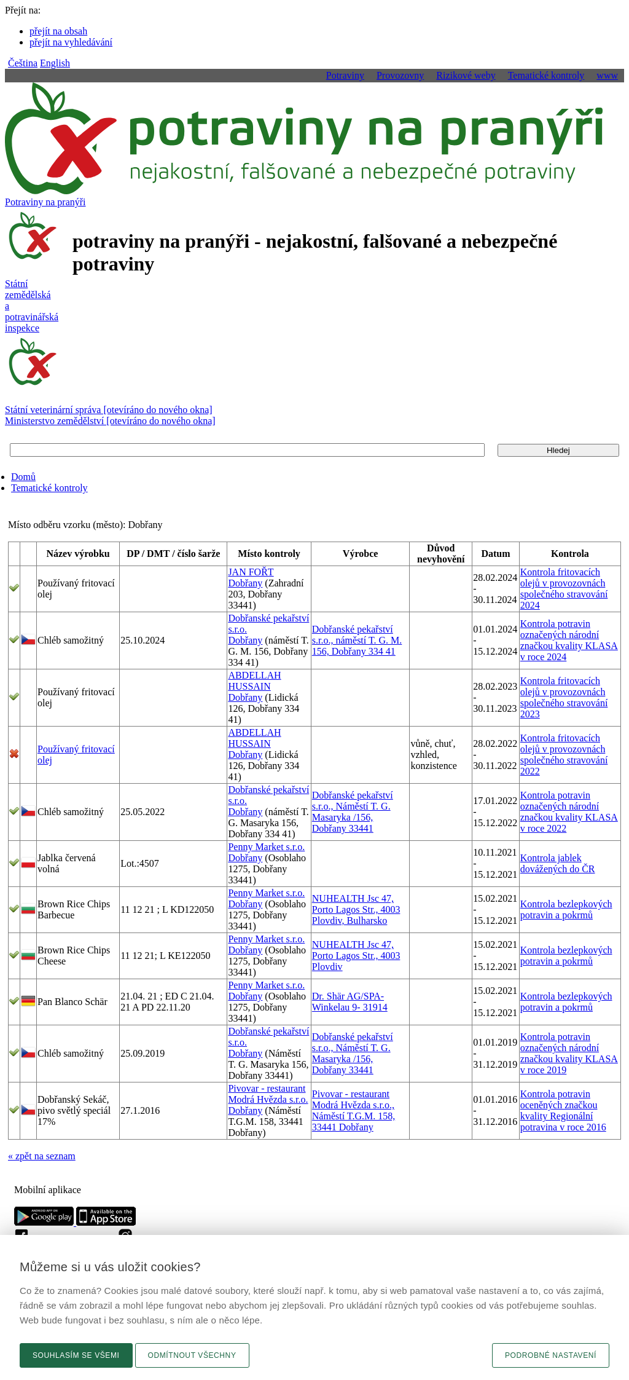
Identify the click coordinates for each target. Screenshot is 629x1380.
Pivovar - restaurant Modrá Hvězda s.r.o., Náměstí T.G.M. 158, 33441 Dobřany (353, 1110)
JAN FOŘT (250, 572)
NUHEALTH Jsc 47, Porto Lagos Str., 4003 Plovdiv (356, 955)
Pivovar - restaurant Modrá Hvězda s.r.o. (268, 1094)
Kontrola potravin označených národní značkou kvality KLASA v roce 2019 (569, 1053)
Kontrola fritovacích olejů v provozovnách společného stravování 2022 (564, 754)
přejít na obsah (58, 31)
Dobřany (245, 583)
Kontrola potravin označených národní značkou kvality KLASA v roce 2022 (569, 812)
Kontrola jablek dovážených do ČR (557, 863)
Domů (23, 476)
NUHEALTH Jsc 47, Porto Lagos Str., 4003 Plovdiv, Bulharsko (356, 909)
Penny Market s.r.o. (266, 847)
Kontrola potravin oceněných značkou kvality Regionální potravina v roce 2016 (563, 1110)
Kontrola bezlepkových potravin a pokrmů (566, 909)
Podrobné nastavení (550, 1355)
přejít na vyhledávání (70, 42)
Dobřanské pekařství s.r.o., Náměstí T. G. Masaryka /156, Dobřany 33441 (352, 812)
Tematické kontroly (49, 488)
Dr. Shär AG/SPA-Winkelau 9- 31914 (350, 1001)
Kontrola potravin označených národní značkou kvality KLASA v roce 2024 (569, 640)
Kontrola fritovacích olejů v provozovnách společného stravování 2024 (564, 588)
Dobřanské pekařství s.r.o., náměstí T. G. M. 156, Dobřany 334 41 (357, 640)
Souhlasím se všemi (76, 1355)
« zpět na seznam (42, 1156)
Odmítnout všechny (192, 1355)
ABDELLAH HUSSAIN (254, 681)
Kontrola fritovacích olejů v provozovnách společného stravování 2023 (564, 697)
